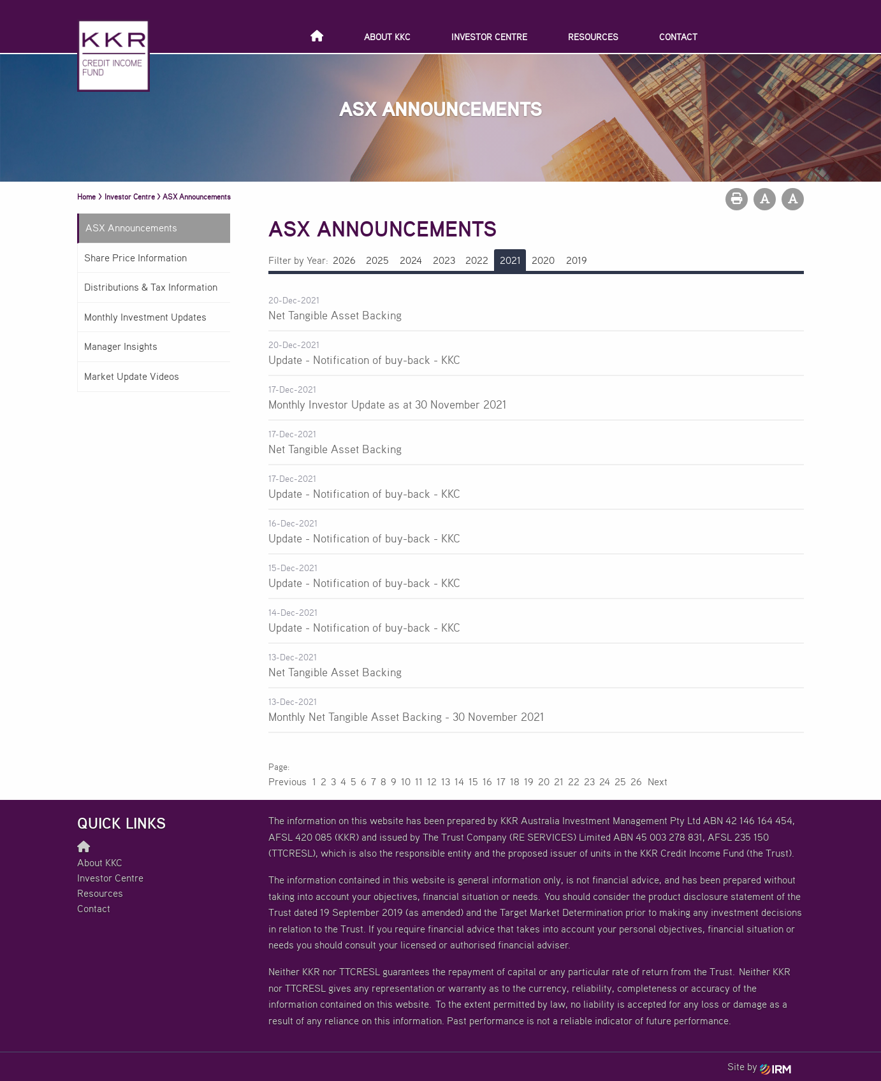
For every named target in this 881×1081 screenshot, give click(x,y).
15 (473, 781)
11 (419, 781)
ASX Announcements (131, 227)
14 (459, 781)
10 (406, 781)
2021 (510, 260)
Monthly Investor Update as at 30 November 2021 (387, 404)
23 (589, 781)
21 (559, 781)
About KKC (387, 36)
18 (515, 781)
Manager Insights (120, 346)
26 (636, 781)
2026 (344, 260)
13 (445, 781)
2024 (411, 260)
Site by (759, 1066)
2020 (543, 260)
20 (544, 781)
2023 (444, 260)
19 (529, 781)
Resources (593, 36)
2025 (377, 260)
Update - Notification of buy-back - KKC (364, 359)
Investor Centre (489, 36)
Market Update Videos (131, 376)
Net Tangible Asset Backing (335, 315)
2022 (476, 260)
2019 (576, 260)
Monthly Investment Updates (145, 316)
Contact (678, 36)
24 (604, 781)
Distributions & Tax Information (150, 286)
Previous (288, 781)
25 (620, 781)
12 (432, 781)
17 (501, 781)
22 (573, 781)
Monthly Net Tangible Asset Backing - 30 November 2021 (406, 716)
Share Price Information (135, 257)
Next (656, 781)
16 (487, 781)
